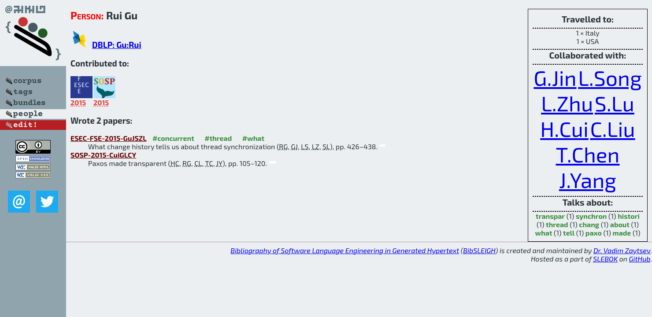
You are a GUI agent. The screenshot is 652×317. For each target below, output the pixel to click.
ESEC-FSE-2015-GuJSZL (108, 138)
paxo (593, 233)
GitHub (640, 258)
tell (568, 233)
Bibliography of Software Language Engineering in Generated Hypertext (344, 250)
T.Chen (588, 154)
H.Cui (564, 128)
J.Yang (587, 179)
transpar (550, 216)
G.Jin (554, 77)
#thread (218, 138)
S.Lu (614, 103)
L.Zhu (567, 103)
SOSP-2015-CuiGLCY (103, 155)
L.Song (610, 77)
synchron (591, 216)
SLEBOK (605, 258)
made (622, 233)
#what (253, 138)
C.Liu (612, 128)
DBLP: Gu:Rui (116, 45)
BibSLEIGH (479, 250)
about (620, 224)
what (543, 233)
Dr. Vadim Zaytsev (621, 250)
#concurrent (173, 138)
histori (629, 216)
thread (557, 224)
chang (589, 224)
